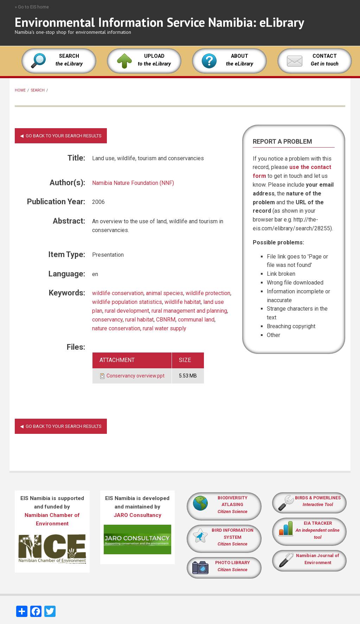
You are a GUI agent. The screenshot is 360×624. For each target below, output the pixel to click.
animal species (164, 293)
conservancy (107, 319)
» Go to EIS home (32, 7)
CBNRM (165, 319)
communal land (196, 319)
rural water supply (164, 328)
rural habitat (139, 319)
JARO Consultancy (137, 515)
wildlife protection (208, 293)
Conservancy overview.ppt (136, 376)
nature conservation (116, 328)
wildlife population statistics (127, 302)
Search (38, 90)
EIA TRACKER (318, 523)
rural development (127, 310)
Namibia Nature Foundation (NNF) (133, 183)
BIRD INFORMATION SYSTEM (232, 537)
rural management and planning (189, 310)
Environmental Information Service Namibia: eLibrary (159, 22)
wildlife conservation (117, 293)
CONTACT (325, 56)
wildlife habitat (183, 302)
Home (20, 90)
